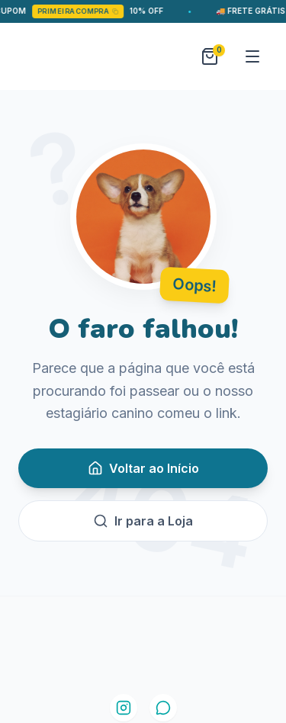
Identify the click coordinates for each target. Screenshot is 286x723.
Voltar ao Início (143, 468)
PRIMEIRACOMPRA (81, 11)
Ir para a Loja (143, 521)
